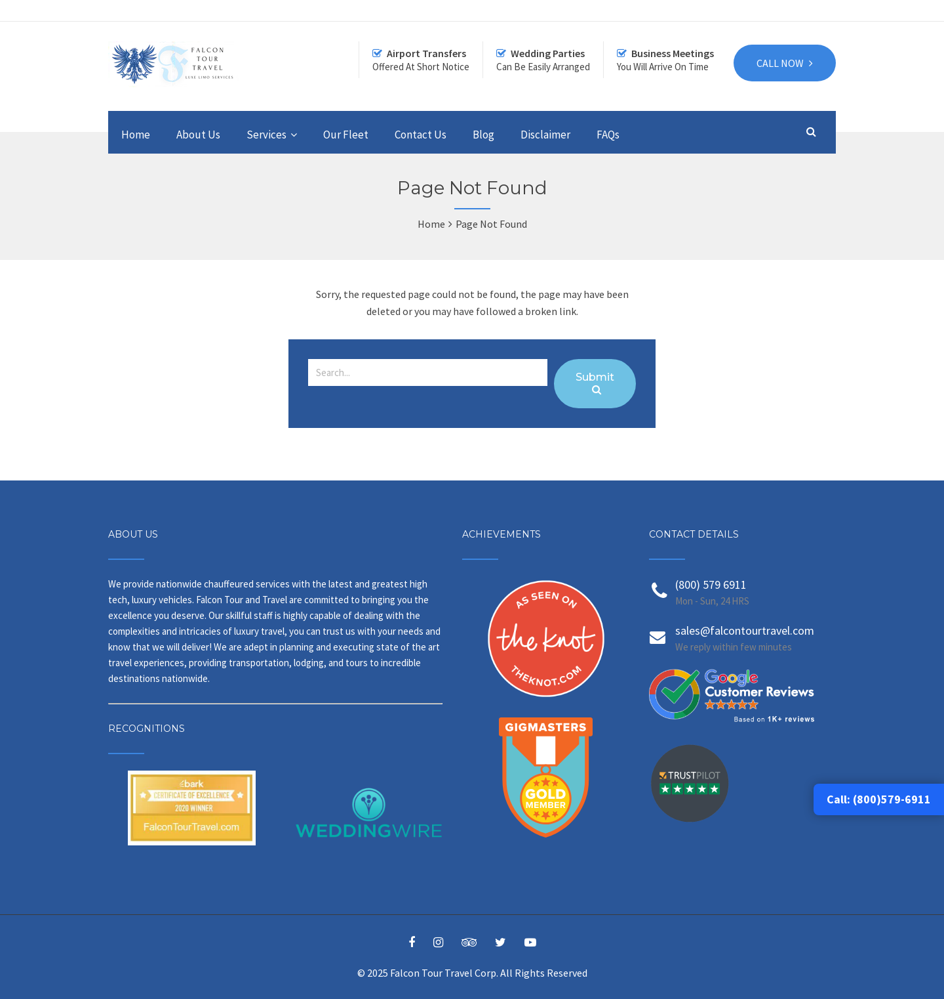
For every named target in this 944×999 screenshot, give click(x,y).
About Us (198, 134)
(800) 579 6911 (711, 584)
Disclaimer (545, 134)
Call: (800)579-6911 (879, 799)
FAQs (608, 134)
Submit (595, 382)
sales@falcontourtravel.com (744, 630)
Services (266, 134)
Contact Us (420, 134)
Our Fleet (345, 134)
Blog (483, 134)
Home (135, 134)
